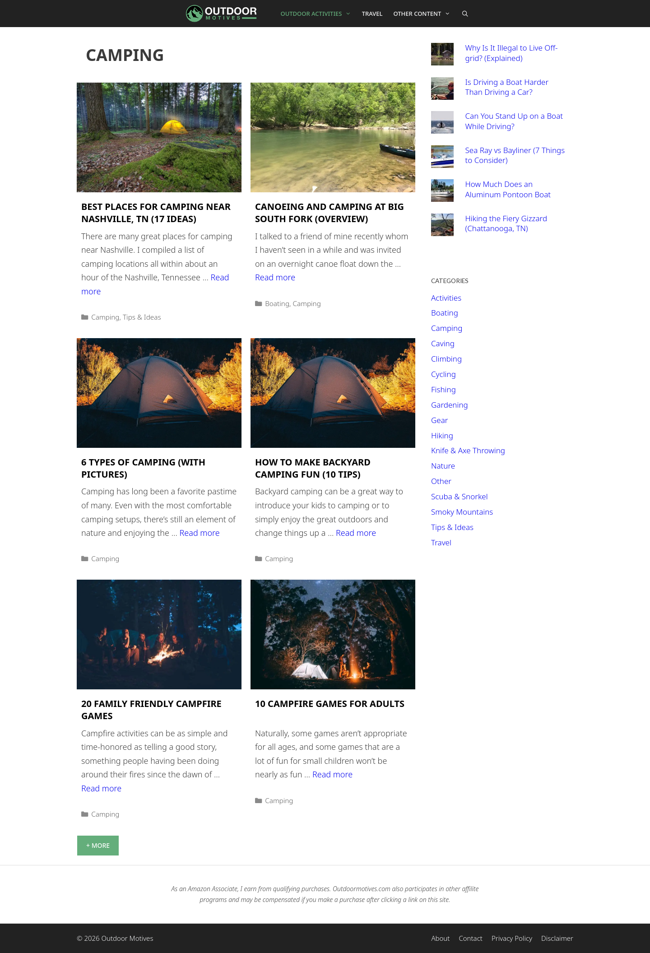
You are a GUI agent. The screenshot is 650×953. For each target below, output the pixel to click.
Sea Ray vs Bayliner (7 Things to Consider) (515, 155)
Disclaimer (557, 938)
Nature (443, 465)
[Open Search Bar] (465, 13)
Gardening (449, 405)
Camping (105, 316)
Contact (471, 938)
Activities (446, 298)
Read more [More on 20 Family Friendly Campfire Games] (101, 788)
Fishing (443, 389)
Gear (439, 420)
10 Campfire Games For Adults (329, 703)
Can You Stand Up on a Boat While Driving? (514, 121)
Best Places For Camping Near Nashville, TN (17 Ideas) (156, 212)
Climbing (446, 358)
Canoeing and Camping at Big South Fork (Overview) (329, 212)
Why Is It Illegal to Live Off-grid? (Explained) (511, 52)
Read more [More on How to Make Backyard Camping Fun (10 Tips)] (356, 532)
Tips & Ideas (142, 316)
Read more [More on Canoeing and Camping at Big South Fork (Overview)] (275, 277)
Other (441, 481)
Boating (277, 303)
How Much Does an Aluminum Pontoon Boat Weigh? (508, 194)
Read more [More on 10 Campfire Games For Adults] (332, 774)
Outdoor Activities (319, 13)
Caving (443, 343)
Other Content (425, 13)
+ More (98, 845)
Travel (372, 13)
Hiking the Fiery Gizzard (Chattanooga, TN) (506, 223)
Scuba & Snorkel (459, 496)
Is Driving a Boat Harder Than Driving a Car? (507, 87)
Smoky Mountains (462, 512)
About (440, 938)
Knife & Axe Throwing (468, 450)
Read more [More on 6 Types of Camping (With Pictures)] (200, 532)
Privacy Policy (512, 938)
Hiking (442, 435)
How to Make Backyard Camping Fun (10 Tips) (313, 468)
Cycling (443, 374)
